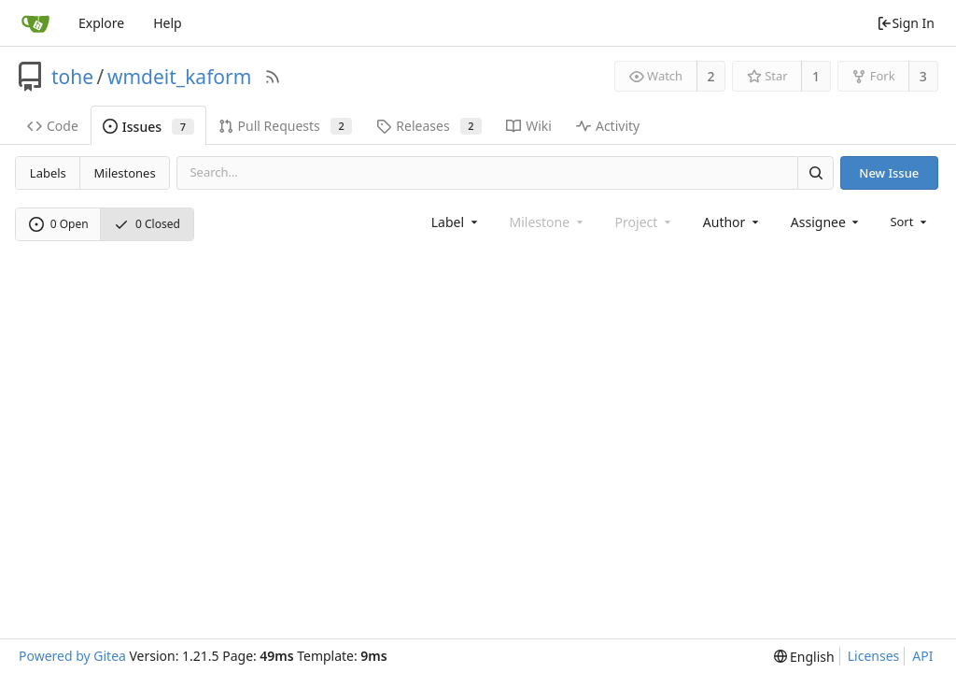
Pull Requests (285, 126)
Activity (608, 126)
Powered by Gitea (72, 656)
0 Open (59, 224)
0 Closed (147, 224)
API (922, 656)
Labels (48, 173)
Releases (429, 126)
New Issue (889, 173)
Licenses (874, 656)
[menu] (910, 221)
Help (167, 23)
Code (52, 126)
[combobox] (456, 222)
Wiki (529, 126)
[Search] (815, 172)
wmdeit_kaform (179, 76)
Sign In (906, 23)
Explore (101, 23)
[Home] (35, 23)
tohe (72, 76)
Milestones (125, 173)
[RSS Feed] (272, 76)
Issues (148, 127)
